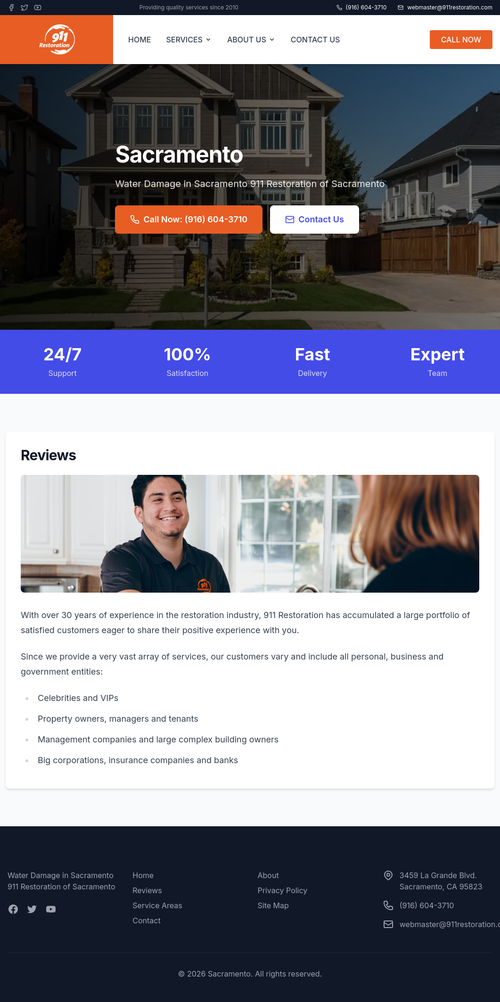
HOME (139, 39)
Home (143, 875)
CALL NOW (461, 39)
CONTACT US (315, 39)
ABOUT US (251, 39)
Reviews (147, 890)
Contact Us (314, 219)
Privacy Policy (283, 890)
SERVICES (189, 39)
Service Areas (157, 905)
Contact (146, 920)
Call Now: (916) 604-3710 (188, 219)
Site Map (273, 905)
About (268, 875)
